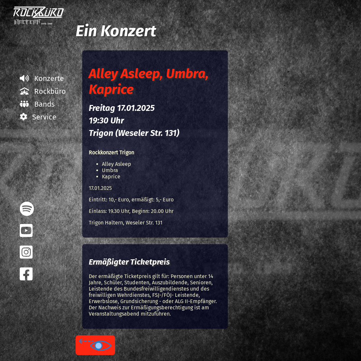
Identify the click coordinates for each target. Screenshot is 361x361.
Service (38, 117)
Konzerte (42, 78)
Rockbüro (43, 91)
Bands (37, 104)
